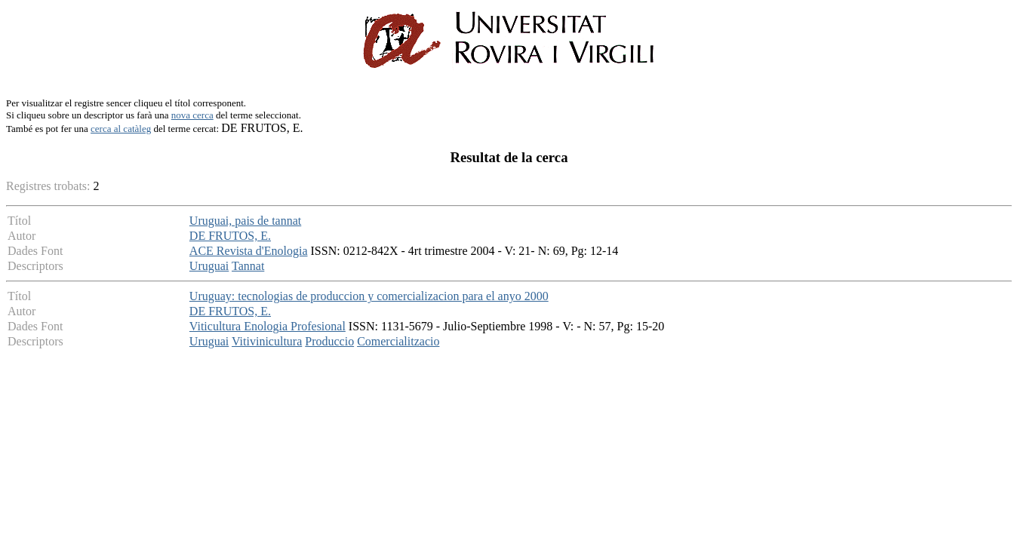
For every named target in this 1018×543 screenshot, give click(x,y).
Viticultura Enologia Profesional (267, 326)
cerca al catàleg (121, 128)
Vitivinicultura (267, 341)
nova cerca (192, 115)
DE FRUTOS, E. (230, 235)
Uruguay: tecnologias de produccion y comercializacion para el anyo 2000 (369, 296)
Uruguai (209, 265)
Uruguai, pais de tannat (245, 220)
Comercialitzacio (398, 341)
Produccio (329, 341)
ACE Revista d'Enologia (248, 250)
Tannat (248, 265)
